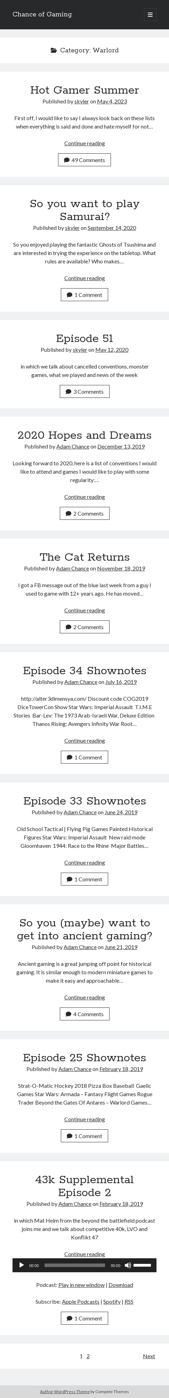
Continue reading (84, 143)
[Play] (21, 1265)
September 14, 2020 (112, 227)
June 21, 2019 (121, 947)
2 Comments (85, 513)
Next (149, 1356)
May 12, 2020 (111, 349)
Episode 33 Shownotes (84, 801)
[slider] (75, 1265)
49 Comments (84, 159)
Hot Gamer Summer (84, 90)
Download (120, 1284)
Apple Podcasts (80, 1301)
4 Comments (85, 1014)
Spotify (112, 1301)
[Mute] (127, 1265)
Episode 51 (84, 339)
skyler (81, 101)
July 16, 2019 (121, 681)
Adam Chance (72, 446)
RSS (129, 1301)
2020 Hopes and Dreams (84, 435)
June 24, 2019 (121, 812)
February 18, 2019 (121, 1068)
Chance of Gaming (42, 14)
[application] (84, 1265)
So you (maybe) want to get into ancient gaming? (84, 930)
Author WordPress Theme (65, 1391)
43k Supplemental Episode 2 (84, 1186)
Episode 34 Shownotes (84, 671)
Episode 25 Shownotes (84, 1058)
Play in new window (81, 1284)
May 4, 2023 (112, 101)
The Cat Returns (85, 557)
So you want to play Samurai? (85, 210)
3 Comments (85, 391)
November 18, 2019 (121, 568)
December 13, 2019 (121, 446)
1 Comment (84, 294)
